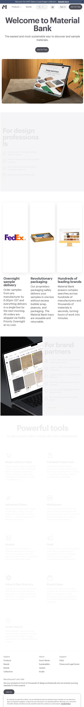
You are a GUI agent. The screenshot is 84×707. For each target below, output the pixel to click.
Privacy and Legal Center (69, 664)
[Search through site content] (43, 7)
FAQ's (61, 660)
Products (15, 7)
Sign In (63, 7)
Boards (6, 668)
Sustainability (44, 664)
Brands (29, 7)
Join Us (9, 692)
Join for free (75, 7)
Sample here (63, 2)
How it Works (44, 660)
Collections (8, 672)
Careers (42, 668)
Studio (41, 672)
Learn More (51, 408)
